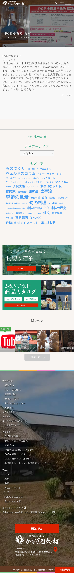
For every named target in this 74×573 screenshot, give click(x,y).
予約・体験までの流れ (16, 440)
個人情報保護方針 (10, 412)
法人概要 (6, 416)
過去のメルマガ (13, 501)
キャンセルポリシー (15, 403)
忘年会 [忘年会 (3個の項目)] (24, 203)
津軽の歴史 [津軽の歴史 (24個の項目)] (58, 208)
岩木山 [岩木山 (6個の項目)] (52, 198)
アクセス (9, 407)
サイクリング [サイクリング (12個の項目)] (54, 173)
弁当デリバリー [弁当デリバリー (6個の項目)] (13, 203)
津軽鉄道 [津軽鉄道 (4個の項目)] (9, 213)
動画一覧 (35, 357)
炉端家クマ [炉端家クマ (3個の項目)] (31, 213)
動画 (7, 483)
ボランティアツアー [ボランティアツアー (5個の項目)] (34, 182)
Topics (5, 470)
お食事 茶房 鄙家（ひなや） (19, 449)
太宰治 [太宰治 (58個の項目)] (46, 191)
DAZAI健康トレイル (15, 454)
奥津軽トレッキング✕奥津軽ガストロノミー (28, 463)
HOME (10, 37)
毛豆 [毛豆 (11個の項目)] (54, 203)
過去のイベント (13, 488)
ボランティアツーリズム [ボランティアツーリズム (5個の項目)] (57, 182)
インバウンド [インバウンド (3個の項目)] (32, 169)
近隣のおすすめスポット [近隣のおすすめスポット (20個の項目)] (22, 222)
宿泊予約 (65, 569)
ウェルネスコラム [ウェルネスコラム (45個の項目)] (21, 173)
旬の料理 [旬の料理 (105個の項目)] (37, 202)
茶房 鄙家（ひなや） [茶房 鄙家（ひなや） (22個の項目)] (29, 217)
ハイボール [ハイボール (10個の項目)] (48, 178)
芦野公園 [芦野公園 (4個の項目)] (9, 218)
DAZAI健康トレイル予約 (17, 458)
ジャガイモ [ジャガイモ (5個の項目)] (11, 178)
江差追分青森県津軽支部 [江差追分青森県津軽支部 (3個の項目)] (15, 208)
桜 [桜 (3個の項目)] (49, 203)
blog (16, 37)
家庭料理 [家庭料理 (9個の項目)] (35, 197)
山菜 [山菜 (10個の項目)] (44, 197)
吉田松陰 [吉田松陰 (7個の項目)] (22, 191)
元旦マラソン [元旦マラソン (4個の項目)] (32, 186)
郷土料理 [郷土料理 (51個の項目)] (48, 223)
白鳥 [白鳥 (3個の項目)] (39, 213)
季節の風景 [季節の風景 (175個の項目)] (17, 196)
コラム (8, 474)
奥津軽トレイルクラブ (12, 508)
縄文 (7, 479)
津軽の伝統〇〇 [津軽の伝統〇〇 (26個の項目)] (38, 208)
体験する (6, 432)
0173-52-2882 (33, 554)
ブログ (5, 492)
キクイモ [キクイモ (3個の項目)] (41, 174)
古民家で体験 (12, 436)
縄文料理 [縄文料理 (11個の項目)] (57, 213)
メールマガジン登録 (11, 425)
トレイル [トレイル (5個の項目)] (36, 178)
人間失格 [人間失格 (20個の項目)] (19, 186)
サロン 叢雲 (12, 398)
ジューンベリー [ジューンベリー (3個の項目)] (24, 178)
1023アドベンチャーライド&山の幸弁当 (28, 348)
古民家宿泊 (7, 381)
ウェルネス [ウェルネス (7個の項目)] (45, 169)
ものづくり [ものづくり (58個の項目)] (15, 168)
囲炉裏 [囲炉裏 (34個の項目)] (33, 191)
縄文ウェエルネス (14, 496)
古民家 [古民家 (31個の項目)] (11, 191)
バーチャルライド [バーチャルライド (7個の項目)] (14, 182)
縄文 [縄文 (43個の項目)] (46, 213)
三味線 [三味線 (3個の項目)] (8, 186)
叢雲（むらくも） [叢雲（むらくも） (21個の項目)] (52, 186)
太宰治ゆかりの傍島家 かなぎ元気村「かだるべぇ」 (26, 512)
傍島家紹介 (10, 394)
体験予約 (9, 445)
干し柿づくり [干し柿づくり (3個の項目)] (62, 198)
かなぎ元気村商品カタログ (14, 421)
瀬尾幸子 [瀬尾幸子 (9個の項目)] (20, 213)
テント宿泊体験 (13, 389)
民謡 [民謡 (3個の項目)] (61, 203)
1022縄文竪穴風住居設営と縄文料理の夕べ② (49, 348)
